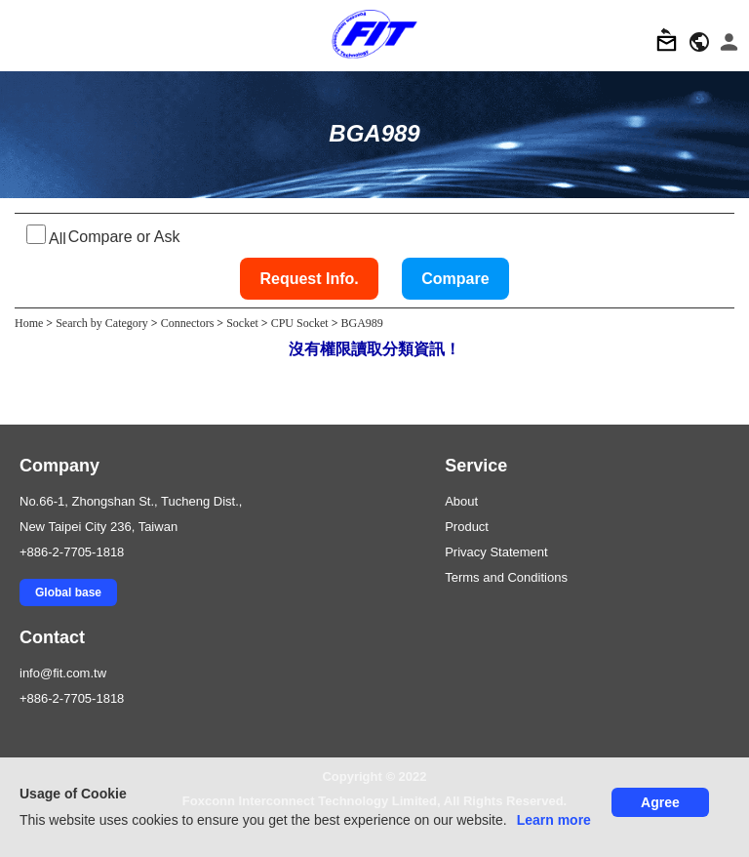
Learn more (554, 820)
